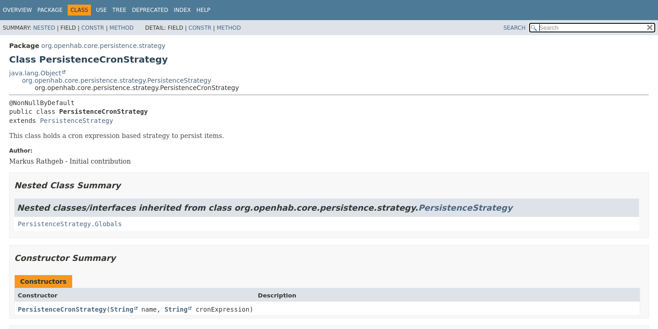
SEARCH (515, 28)
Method (122, 28)
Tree (119, 10)
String (121, 309)
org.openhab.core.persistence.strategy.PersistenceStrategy (116, 80)
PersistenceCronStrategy (62, 309)
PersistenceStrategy (76, 120)
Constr (92, 28)
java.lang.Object (35, 73)
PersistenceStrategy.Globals (70, 224)
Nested (44, 28)
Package (50, 10)
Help (203, 10)
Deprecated (150, 10)
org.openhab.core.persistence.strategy (103, 45)
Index (182, 10)
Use (101, 10)
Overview (17, 10)
